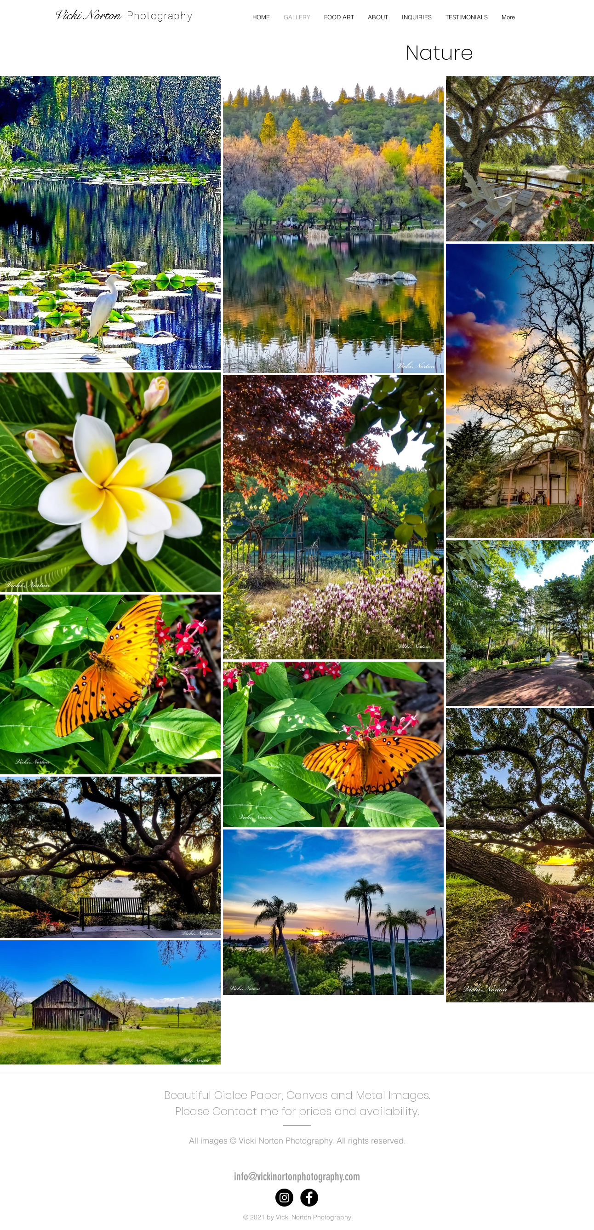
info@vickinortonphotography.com (297, 1176)
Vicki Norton (86, 15)
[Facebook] (309, 1198)
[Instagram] (284, 1198)
